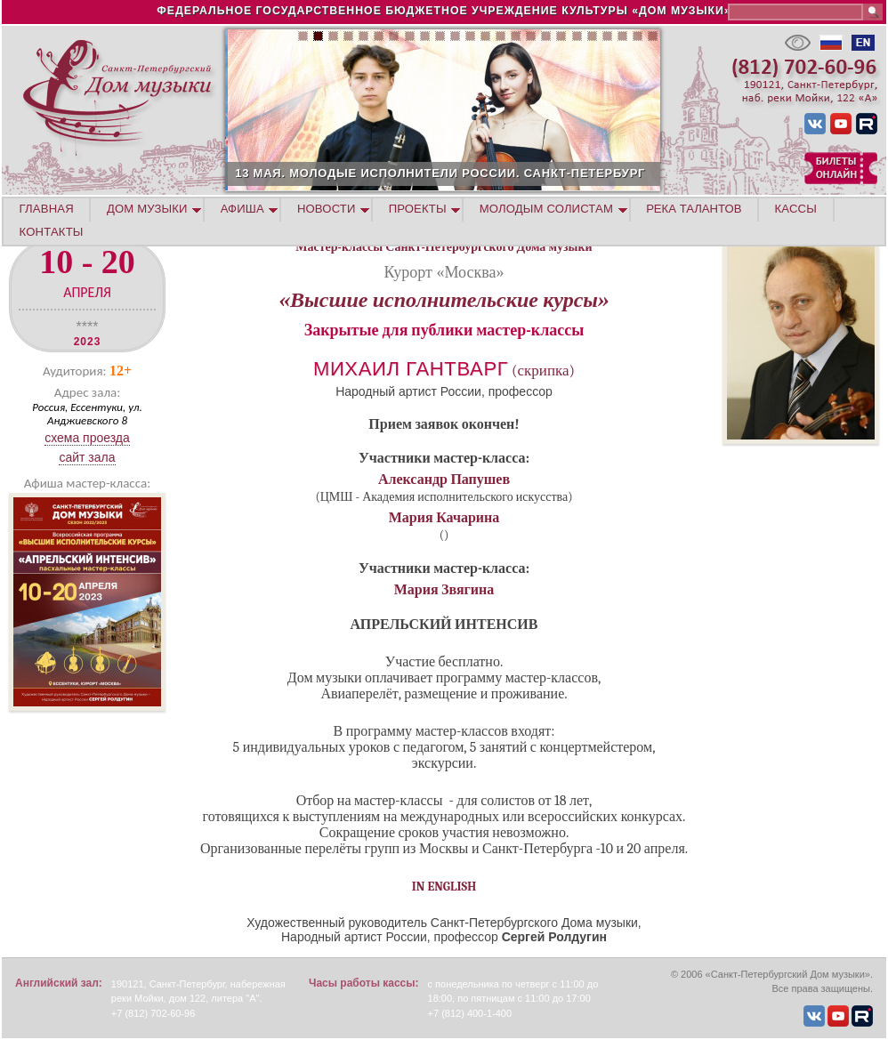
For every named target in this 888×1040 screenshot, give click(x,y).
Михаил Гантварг (410, 369)
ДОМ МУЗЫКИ (147, 208)
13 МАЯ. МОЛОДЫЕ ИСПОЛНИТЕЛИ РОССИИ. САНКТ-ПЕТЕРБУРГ (526, 173)
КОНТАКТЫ (52, 231)
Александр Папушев (444, 480)
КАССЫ (796, 208)
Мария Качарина (444, 518)
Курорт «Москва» (444, 272)
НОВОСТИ (326, 208)
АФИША (242, 208)
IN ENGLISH (444, 886)
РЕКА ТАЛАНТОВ (693, 208)
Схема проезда (87, 438)
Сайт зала (87, 457)
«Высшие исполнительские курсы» (444, 299)
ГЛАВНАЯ (47, 208)
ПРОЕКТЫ (418, 208)
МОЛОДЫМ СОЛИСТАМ (546, 208)
